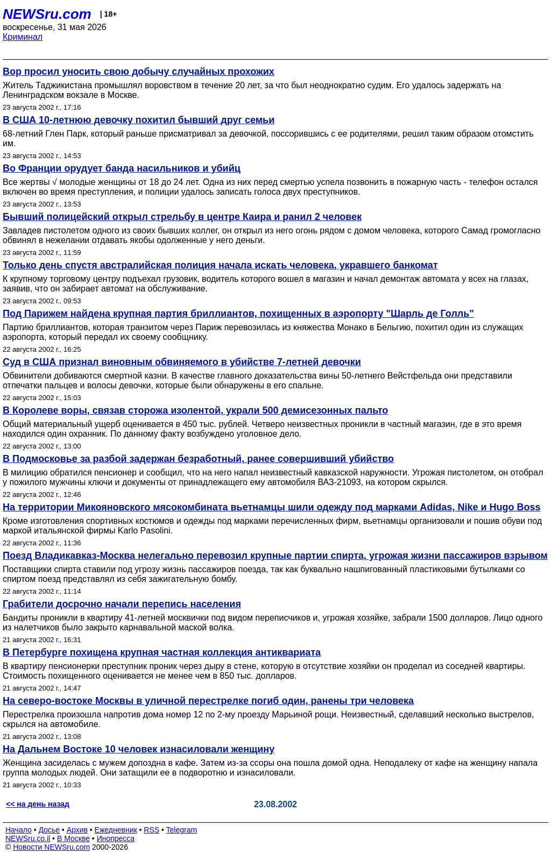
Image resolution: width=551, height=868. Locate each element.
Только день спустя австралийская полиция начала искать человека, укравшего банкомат (220, 265)
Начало (18, 830)
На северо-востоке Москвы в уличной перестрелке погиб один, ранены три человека (208, 700)
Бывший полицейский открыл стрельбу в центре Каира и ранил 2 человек (182, 216)
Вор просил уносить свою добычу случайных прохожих (138, 71)
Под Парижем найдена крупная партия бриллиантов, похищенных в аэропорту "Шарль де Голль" (238, 313)
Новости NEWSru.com (51, 847)
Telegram (181, 830)
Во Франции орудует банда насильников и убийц (122, 168)
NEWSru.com (47, 14)
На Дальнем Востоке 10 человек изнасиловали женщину (138, 749)
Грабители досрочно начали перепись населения (122, 604)
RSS (151, 830)
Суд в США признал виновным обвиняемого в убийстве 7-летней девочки (182, 362)
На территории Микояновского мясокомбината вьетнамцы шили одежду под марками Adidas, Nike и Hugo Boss (271, 507)
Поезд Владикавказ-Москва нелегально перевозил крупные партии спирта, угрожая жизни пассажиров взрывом (275, 555)
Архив (77, 830)
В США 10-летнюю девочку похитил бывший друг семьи (138, 120)
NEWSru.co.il (27, 838)
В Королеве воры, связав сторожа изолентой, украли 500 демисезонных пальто (195, 410)
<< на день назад (37, 804)
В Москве (73, 838)
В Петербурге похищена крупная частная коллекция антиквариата (162, 652)
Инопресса (116, 838)
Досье (49, 830)
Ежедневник (116, 830)
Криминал (23, 36)
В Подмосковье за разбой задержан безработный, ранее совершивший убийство (198, 458)
